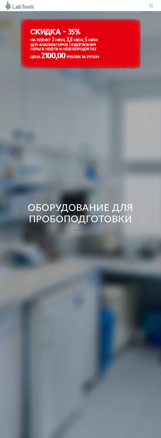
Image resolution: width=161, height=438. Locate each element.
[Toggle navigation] (151, 5)
